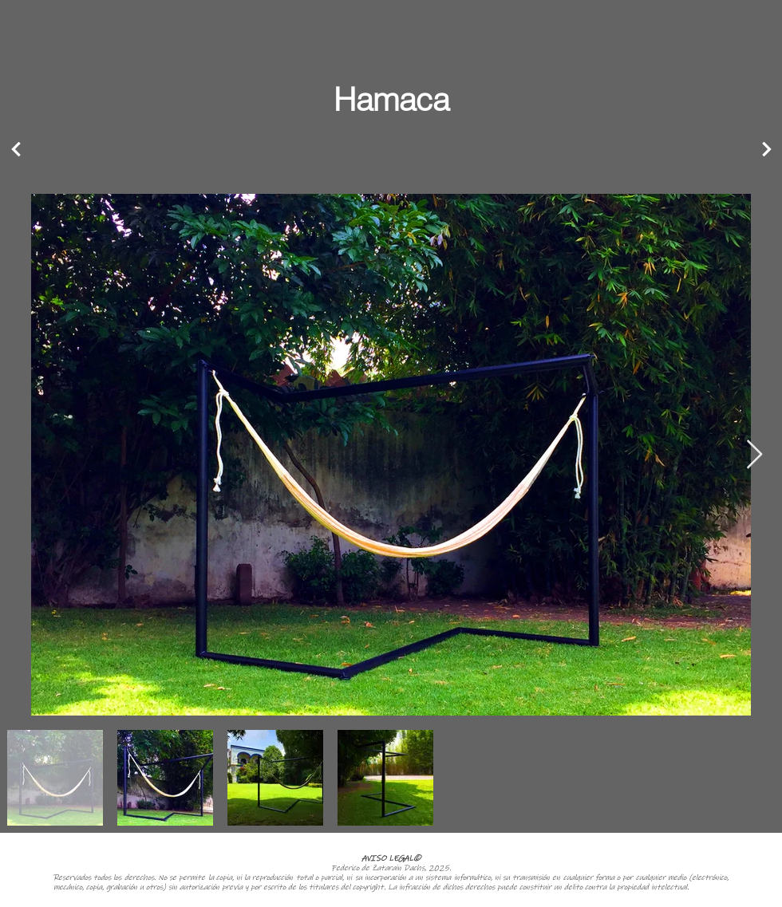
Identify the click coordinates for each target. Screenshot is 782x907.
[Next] (16, 149)
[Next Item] (754, 455)
